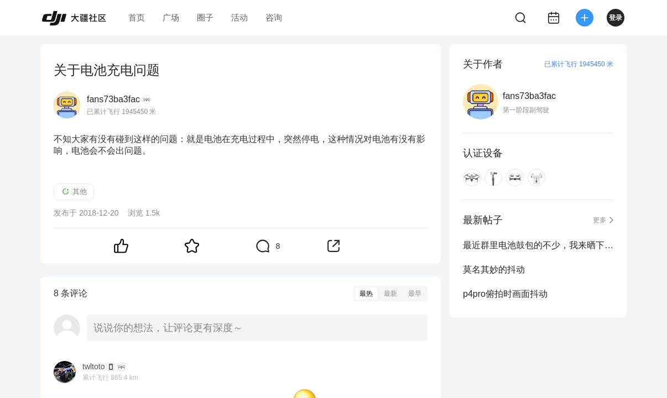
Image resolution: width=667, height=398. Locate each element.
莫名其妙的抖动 (494, 269)
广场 (171, 17)
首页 (136, 17)
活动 (239, 17)
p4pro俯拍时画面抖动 (505, 293)
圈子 (205, 17)
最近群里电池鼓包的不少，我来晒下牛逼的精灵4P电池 (538, 245)
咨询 (273, 17)
